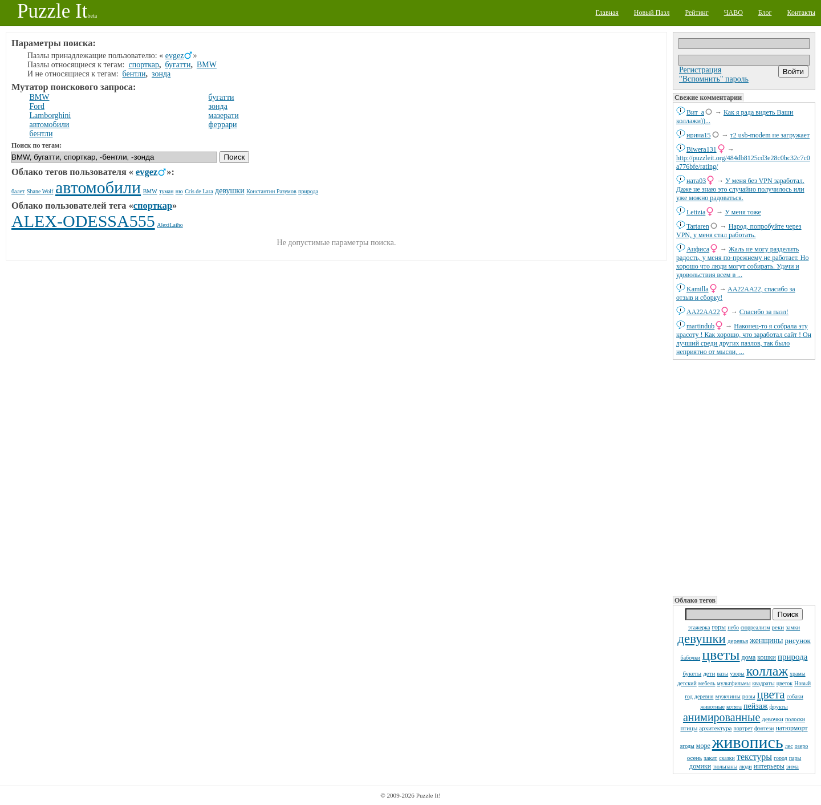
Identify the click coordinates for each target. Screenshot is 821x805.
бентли (134, 74)
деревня (704, 696)
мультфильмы (734, 683)
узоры (737, 673)
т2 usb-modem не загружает (770, 135)
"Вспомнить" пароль (714, 79)
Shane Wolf (40, 191)
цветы (720, 655)
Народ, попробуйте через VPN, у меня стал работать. (739, 230)
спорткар (144, 64)
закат (710, 757)
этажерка (699, 627)
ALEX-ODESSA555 (83, 221)
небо (733, 627)
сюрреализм (755, 627)
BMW (207, 64)
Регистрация (700, 70)
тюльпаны (725, 766)
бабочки (691, 657)
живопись (747, 742)
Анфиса (697, 249)
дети (709, 673)
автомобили (50, 124)
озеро (801, 746)
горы (719, 627)
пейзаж (755, 706)
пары (795, 758)
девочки (772, 718)
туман (166, 191)
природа (792, 656)
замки (793, 627)
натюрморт (791, 728)
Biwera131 (701, 149)
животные (712, 707)
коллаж (767, 671)
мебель (707, 683)
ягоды (687, 746)
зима (792, 766)
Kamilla (697, 289)
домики (700, 766)
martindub (700, 326)
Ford (37, 106)
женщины (766, 640)
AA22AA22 (703, 312)
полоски (795, 719)
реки (778, 627)
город (780, 758)
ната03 (696, 181)
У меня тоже (743, 212)
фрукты (779, 707)
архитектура (715, 728)
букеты (691, 673)
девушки (701, 639)
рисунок (797, 640)
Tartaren (697, 226)
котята (734, 707)
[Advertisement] (744, 477)
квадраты (763, 683)
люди (745, 766)
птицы (688, 728)
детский (687, 683)
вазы (722, 673)
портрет (743, 728)
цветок (785, 683)
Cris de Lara (199, 191)
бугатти (177, 64)
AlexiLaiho (170, 225)
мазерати (224, 115)
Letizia (695, 212)
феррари (223, 124)
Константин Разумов (271, 191)
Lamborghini (50, 115)
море (703, 746)
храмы (798, 673)
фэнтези (764, 728)
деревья (737, 640)
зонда (161, 74)
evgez (174, 55)
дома (749, 657)
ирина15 (698, 135)
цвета (771, 694)
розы (748, 696)
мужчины (727, 696)
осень (694, 757)
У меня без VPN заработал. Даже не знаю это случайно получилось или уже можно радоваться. (740, 189)
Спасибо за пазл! (764, 312)
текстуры (754, 757)
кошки (766, 657)
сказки (727, 758)
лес (789, 746)
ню (179, 191)
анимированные (721, 717)
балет (18, 191)
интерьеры (769, 766)
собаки (795, 696)
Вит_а (695, 112)
